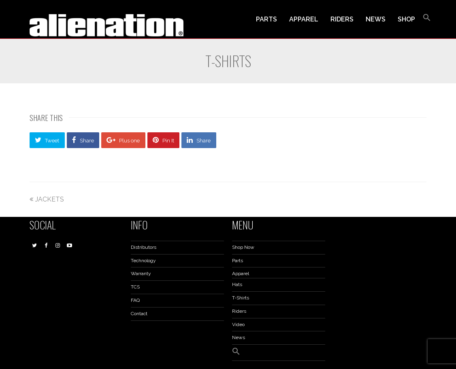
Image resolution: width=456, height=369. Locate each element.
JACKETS (47, 199)
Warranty (141, 273)
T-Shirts (240, 298)
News (238, 337)
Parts (237, 260)
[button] (427, 19)
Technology (143, 260)
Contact (139, 313)
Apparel (240, 273)
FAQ (135, 300)
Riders (239, 311)
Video (238, 324)
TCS (135, 287)
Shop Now (243, 247)
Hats (237, 284)
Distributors (143, 247)
